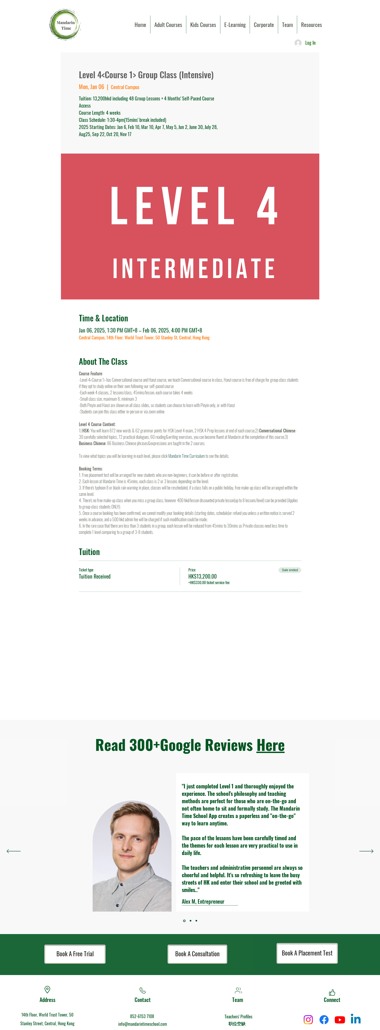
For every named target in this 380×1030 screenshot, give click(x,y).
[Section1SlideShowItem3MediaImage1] (184, 921)
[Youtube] (340, 1020)
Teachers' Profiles (238, 1016)
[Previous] (14, 851)
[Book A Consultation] (197, 954)
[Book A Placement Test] (307, 953)
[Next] (366, 851)
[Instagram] (308, 1020)
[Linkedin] (356, 1020)
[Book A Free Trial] (75, 954)
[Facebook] (324, 1020)
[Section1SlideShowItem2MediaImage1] (196, 921)
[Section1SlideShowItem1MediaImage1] (190, 921)
